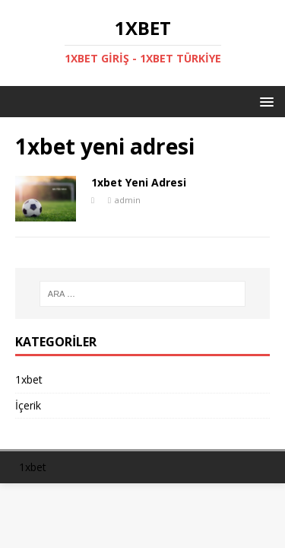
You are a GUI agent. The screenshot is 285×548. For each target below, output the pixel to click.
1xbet (29, 379)
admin (128, 200)
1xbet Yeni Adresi (138, 182)
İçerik (28, 405)
